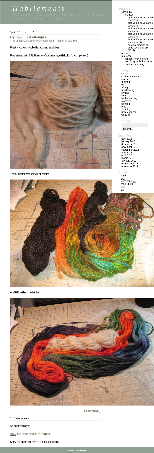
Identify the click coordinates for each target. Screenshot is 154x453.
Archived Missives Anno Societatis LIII (140, 35)
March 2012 (127, 158)
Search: (125, 121)
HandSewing (127, 90)
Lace (123, 95)
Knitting (125, 93)
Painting (125, 104)
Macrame (126, 101)
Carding (125, 73)
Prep (123, 106)
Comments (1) (92, 411)
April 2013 (126, 138)
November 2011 (129, 166)
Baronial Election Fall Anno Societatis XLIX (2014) (138, 48)
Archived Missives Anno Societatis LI (140, 24)
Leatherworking (129, 98)
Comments (128, 181)
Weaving (125, 114)
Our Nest (125, 53)
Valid (127, 184)
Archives (129, 14)
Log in (124, 175)
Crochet (125, 79)
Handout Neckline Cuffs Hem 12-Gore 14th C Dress (138, 60)
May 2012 (126, 152)
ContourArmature (130, 76)
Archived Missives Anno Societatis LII (140, 30)
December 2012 (129, 144)
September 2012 (130, 149)
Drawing (125, 81)
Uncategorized (46, 40)
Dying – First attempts (28, 37)
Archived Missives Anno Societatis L (140, 19)
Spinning (33, 40)
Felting (124, 87)
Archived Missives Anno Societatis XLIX (140, 41)
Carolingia (126, 12)
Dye (25, 40)
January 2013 (128, 141)
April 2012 (126, 155)
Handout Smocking (134, 64)
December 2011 (129, 163)
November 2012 (129, 147)
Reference (126, 56)
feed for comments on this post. (30, 433)
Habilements (39, 8)
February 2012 (128, 160)
